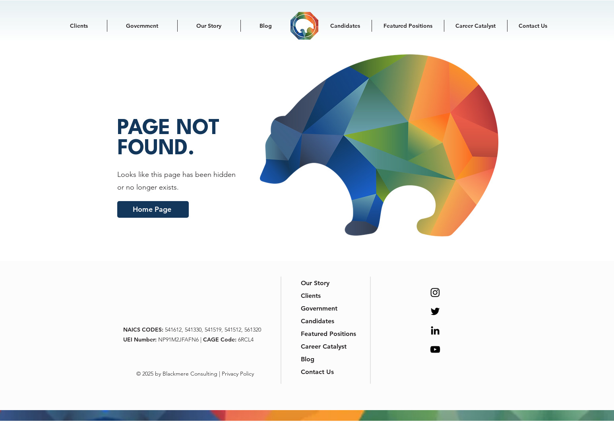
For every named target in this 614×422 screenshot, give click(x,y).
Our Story (315, 283)
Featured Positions (321, 334)
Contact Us (317, 372)
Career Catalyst (321, 346)
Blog (307, 359)
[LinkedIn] (435, 330)
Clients (311, 295)
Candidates (317, 321)
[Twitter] (435, 311)
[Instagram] (435, 292)
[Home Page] (153, 209)
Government (319, 308)
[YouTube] (435, 349)
